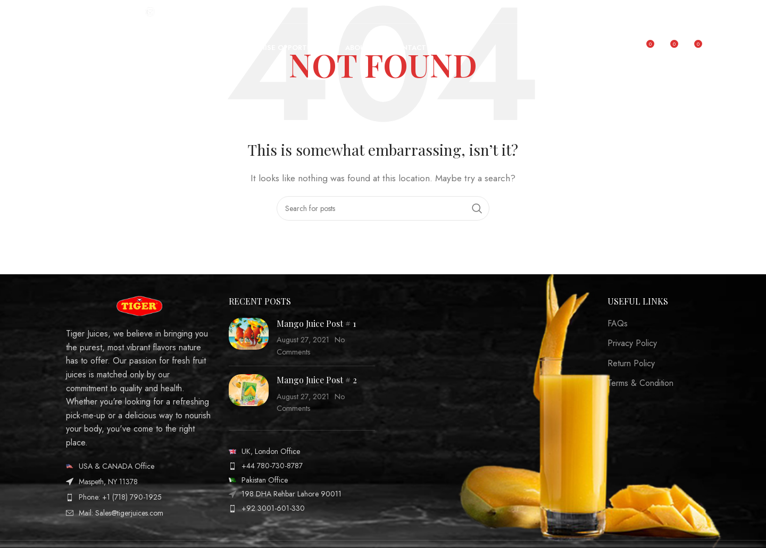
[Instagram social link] (692, 12)
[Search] (383, 208)
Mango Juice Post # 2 (317, 379)
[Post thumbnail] (249, 338)
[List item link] (139, 466)
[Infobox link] (100, 11)
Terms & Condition (640, 383)
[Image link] (139, 305)
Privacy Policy (632, 343)
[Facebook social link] (679, 12)
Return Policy (631, 363)
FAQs (617, 324)
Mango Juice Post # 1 (316, 323)
